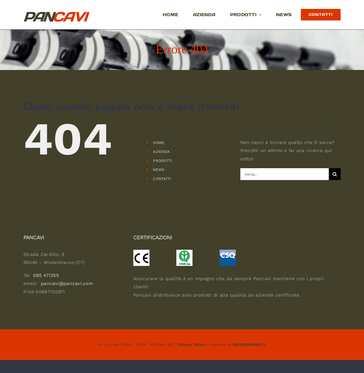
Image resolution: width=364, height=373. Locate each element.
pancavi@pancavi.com (67, 283)
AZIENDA (161, 151)
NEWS (158, 169)
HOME (158, 142)
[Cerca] (335, 174)
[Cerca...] (284, 174)
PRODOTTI (162, 161)
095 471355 (46, 275)
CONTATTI (162, 179)
